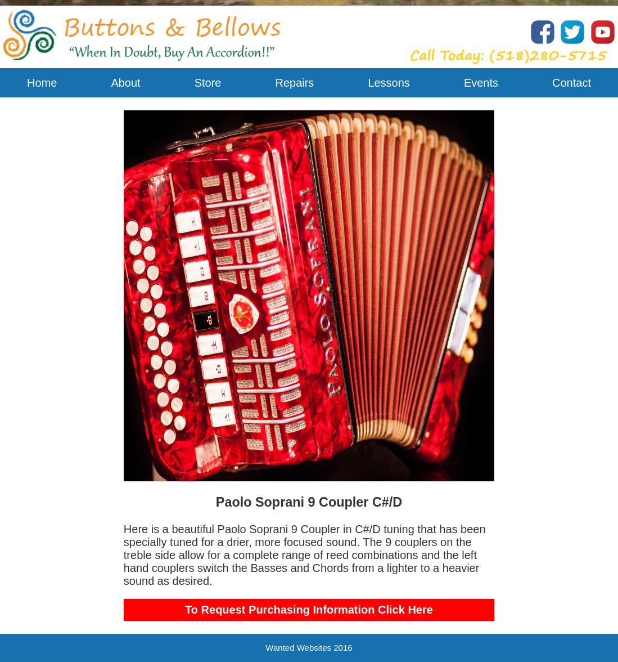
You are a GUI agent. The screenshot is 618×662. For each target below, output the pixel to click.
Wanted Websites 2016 (308, 647)
